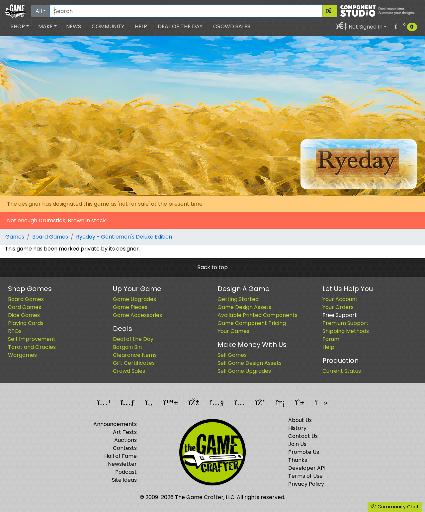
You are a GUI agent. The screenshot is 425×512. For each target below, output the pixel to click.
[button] (20, 26)
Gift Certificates (134, 363)
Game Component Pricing (251, 323)
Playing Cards (25, 323)
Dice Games (24, 315)
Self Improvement (31, 339)
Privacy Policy (306, 484)
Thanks (297, 460)
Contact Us (303, 436)
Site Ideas (124, 480)
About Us (300, 420)
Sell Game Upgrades (244, 371)
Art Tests (125, 432)
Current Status (341, 371)
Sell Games (232, 355)
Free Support (339, 315)
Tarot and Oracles (32, 347)
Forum (330, 339)
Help (141, 26)
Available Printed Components (257, 315)
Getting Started (238, 299)
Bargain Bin (127, 347)
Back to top (212, 267)
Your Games (233, 331)
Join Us (297, 444)
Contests (125, 448)
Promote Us (303, 452)
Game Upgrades (134, 299)
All (39, 11)
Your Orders (338, 307)
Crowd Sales (231, 26)
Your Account (340, 299)
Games (14, 237)
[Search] (186, 11)
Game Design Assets (244, 307)
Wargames (22, 355)
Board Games (50, 237)
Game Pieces (130, 307)
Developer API (306, 468)
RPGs (15, 331)
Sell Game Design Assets (249, 363)
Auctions (125, 440)
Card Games (24, 307)
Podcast (126, 472)
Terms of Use (305, 476)
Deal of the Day (180, 26)
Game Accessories (137, 315)
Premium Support (345, 323)
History (297, 428)
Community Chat (395, 506)
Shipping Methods (345, 331)
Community (108, 26)
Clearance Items (135, 355)
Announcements (115, 424)
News (73, 26)
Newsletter (122, 464)
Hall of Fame (120, 456)
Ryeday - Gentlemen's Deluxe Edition (124, 237)
